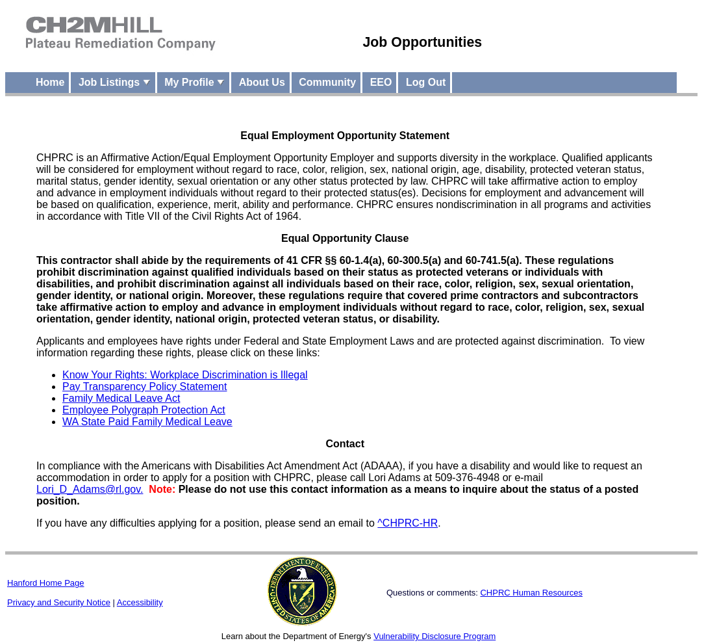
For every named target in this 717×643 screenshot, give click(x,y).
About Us (262, 82)
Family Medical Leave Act (121, 398)
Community (327, 82)
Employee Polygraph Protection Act (143, 409)
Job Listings (115, 82)
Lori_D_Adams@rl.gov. (89, 489)
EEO (381, 82)
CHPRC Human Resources (531, 592)
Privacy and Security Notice (58, 602)
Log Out (426, 82)
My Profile (194, 82)
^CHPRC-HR (407, 523)
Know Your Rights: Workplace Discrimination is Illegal (185, 374)
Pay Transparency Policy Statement (144, 386)
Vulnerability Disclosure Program (434, 636)
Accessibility (140, 602)
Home (50, 82)
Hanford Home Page (45, 583)
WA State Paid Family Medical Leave (147, 421)
